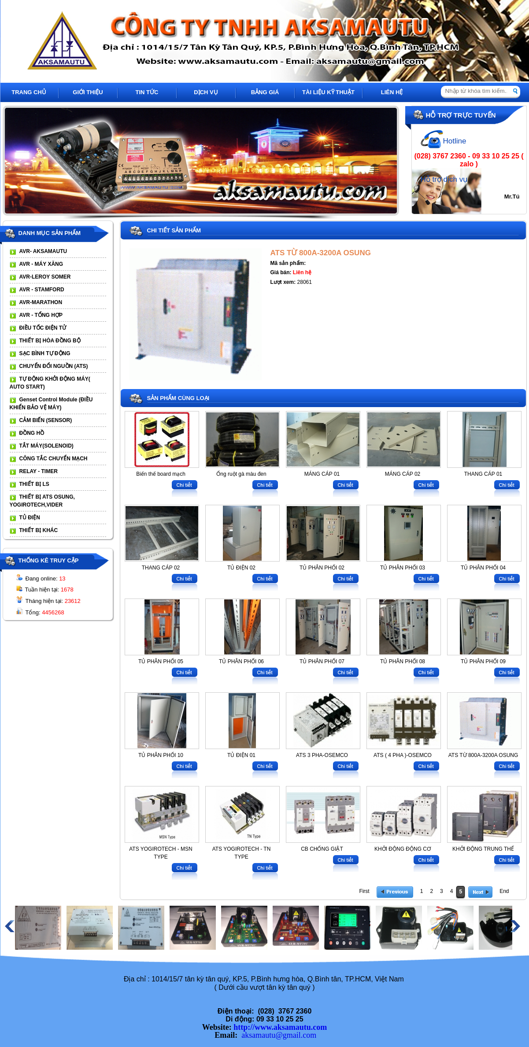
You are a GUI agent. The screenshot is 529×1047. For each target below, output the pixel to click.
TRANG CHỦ (28, 92)
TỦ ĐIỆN (29, 517)
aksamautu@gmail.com (278, 1035)
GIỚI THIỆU (88, 92)
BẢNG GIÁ (265, 92)
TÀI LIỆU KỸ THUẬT (328, 92)
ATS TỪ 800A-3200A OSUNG (320, 253)
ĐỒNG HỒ (31, 433)
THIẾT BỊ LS (34, 484)
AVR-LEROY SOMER (45, 277)
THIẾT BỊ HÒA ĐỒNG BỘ (50, 341)
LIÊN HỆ (392, 92)
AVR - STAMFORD (41, 290)
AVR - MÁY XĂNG (41, 264)
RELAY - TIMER (38, 471)
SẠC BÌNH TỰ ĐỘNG (44, 353)
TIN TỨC (147, 92)
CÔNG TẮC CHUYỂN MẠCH (53, 459)
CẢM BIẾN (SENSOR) (45, 420)
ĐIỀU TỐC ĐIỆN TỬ (43, 328)
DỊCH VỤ (206, 92)
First (364, 891)
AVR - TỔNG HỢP (41, 315)
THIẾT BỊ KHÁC (38, 530)
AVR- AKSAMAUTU (43, 251)
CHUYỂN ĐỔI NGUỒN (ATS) (53, 366)
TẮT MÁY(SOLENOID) (46, 446)
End (504, 891)
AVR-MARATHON (41, 302)
